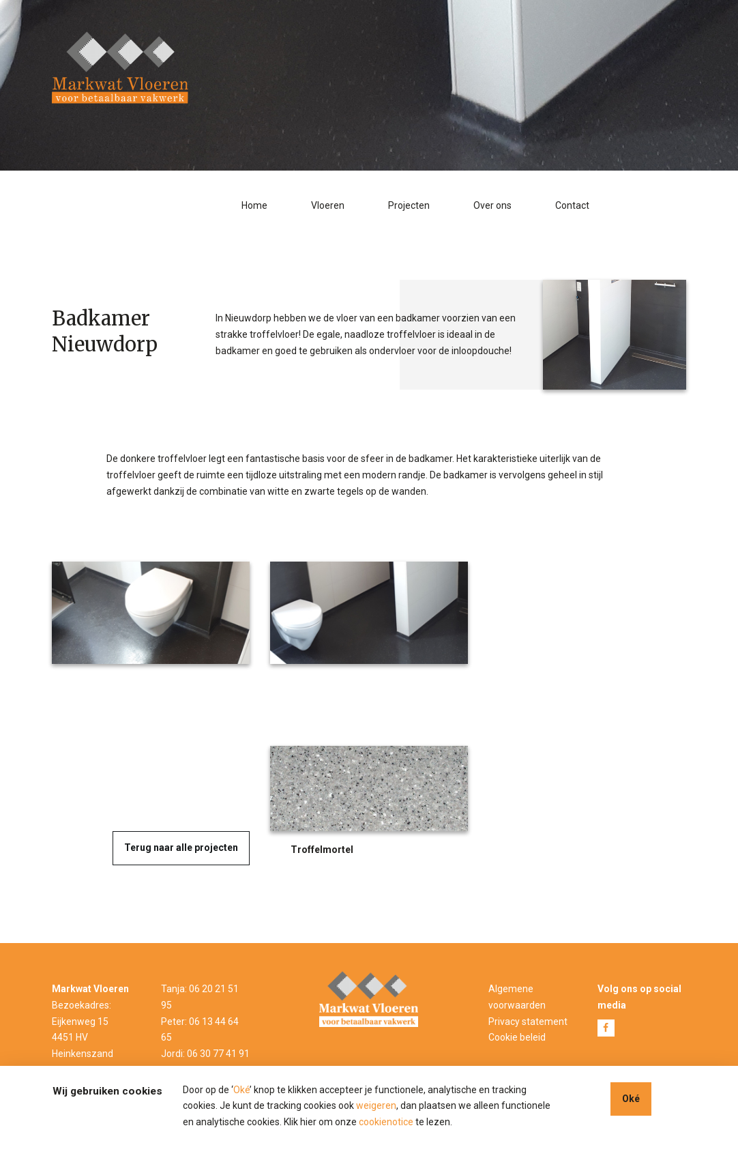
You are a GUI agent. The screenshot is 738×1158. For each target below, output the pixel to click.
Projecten (409, 205)
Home (254, 205)
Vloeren (327, 205)
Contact (572, 205)
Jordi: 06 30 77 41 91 (205, 1053)
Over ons (492, 205)
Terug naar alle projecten (181, 847)
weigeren (376, 1105)
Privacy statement (527, 1021)
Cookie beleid (517, 1037)
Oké (241, 1089)
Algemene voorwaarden (517, 997)
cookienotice (386, 1121)
